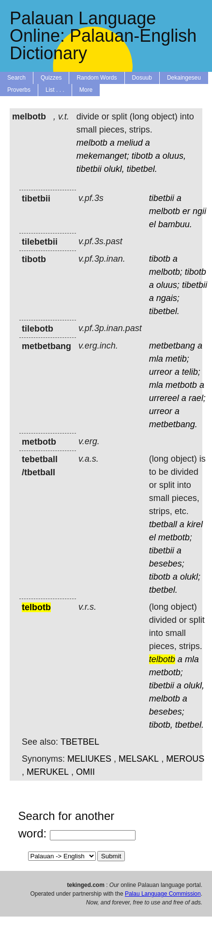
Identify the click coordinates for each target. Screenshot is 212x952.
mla (156, 359)
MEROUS (185, 759)
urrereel (164, 398)
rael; (197, 398)
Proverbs (18, 89)
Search (16, 77)
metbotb (181, 385)
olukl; (190, 577)
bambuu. (175, 224)
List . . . (54, 89)
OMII (85, 772)
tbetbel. (163, 590)
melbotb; (165, 272)
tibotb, (161, 725)
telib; (191, 372)
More (85, 89)
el (152, 224)
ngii (199, 211)
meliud (130, 143)
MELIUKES (89, 759)
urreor (160, 372)
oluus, (174, 156)
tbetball (163, 524)
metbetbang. (173, 424)
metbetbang (172, 346)
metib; (177, 359)
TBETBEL (80, 742)
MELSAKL (139, 759)
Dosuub (142, 77)
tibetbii (89, 169)
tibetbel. (142, 169)
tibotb (142, 156)
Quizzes (51, 77)
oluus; (168, 285)
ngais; (168, 298)
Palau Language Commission (163, 893)
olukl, (114, 169)
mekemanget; (102, 156)
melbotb (91, 143)
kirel (195, 524)
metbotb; (175, 537)
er (186, 211)
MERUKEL (48, 772)
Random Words (96, 77)
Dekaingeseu (184, 77)
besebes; (166, 563)
